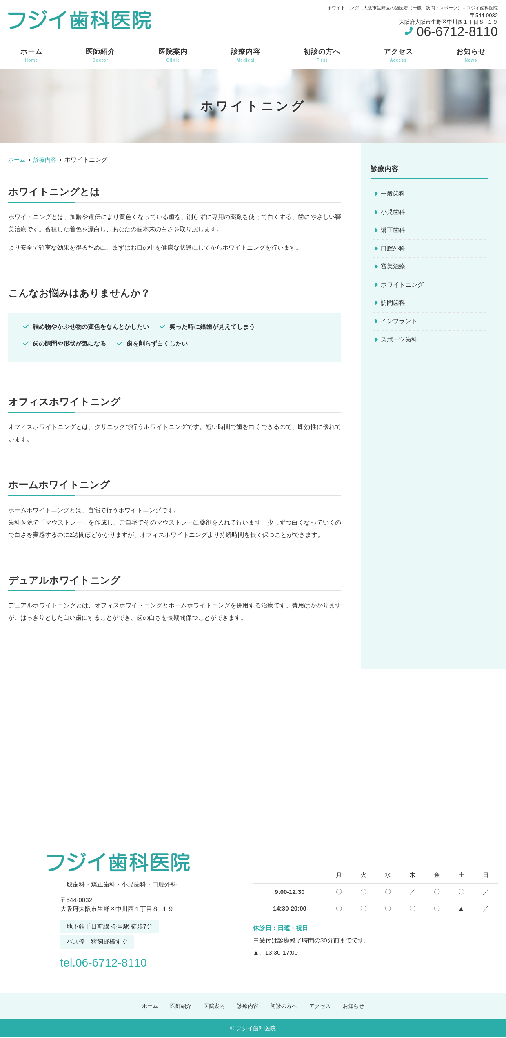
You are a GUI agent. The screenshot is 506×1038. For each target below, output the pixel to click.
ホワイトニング (402, 285)
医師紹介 (100, 55)
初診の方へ (322, 55)
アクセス (398, 55)
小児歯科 (393, 212)
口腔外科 (393, 249)
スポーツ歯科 (399, 340)
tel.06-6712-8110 (112, 961)
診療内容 (245, 55)
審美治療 (393, 267)
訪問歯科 (393, 304)
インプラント (399, 322)
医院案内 (173, 55)
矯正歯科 (393, 230)
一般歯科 (393, 193)
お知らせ (471, 55)
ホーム (31, 55)
